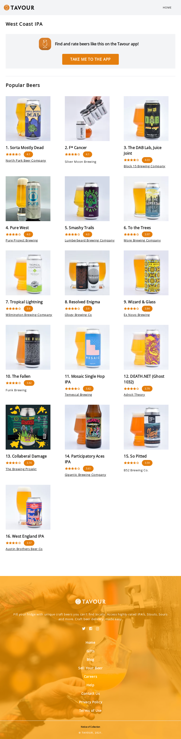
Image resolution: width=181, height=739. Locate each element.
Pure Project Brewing (22, 240)
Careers (90, 676)
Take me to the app (90, 59)
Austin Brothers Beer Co (24, 549)
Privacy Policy (90, 702)
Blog (90, 659)
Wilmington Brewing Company (29, 315)
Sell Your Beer (90, 668)
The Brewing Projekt (21, 469)
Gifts (90, 651)
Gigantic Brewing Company (85, 475)
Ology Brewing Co (78, 315)
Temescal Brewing (78, 394)
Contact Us (90, 693)
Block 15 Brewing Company (144, 166)
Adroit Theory (134, 394)
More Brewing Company (142, 240)
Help (90, 685)
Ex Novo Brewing (137, 315)
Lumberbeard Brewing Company (90, 240)
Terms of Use (90, 710)
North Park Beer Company (26, 160)
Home (167, 7)
